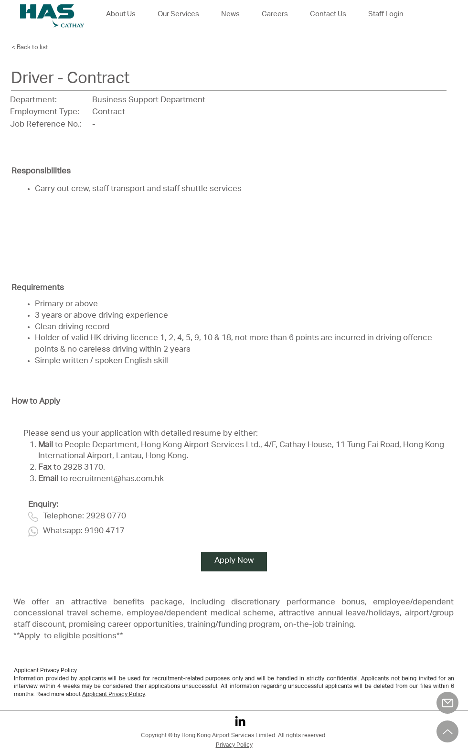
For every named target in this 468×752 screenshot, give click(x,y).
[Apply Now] (234, 561)
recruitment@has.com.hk (117, 479)
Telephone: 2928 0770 (84, 517)
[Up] (447, 731)
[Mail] (447, 703)
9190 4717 (105, 531)
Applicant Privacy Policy (113, 695)
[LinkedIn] (240, 721)
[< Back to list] (37, 48)
